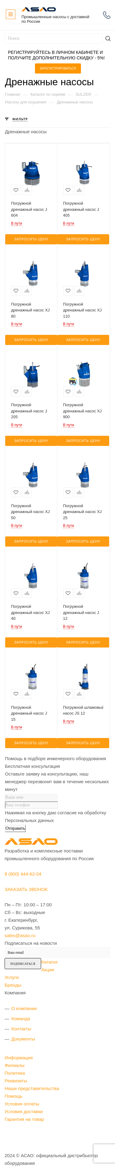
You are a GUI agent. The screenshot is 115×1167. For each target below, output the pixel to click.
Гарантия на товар (24, 1119)
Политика (15, 1073)
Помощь (13, 1096)
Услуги (12, 977)
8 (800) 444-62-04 (106, 15)
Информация (19, 1057)
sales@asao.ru (20, 935)
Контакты (21, 1028)
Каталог (49, 961)
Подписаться (22, 963)
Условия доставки (24, 1111)
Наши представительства (32, 1088)
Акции (47, 969)
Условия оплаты (22, 1103)
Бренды (13, 985)
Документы (23, 1038)
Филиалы (15, 1065)
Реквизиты (16, 1080)
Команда (20, 1018)
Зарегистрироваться (58, 68)
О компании (24, 1008)
